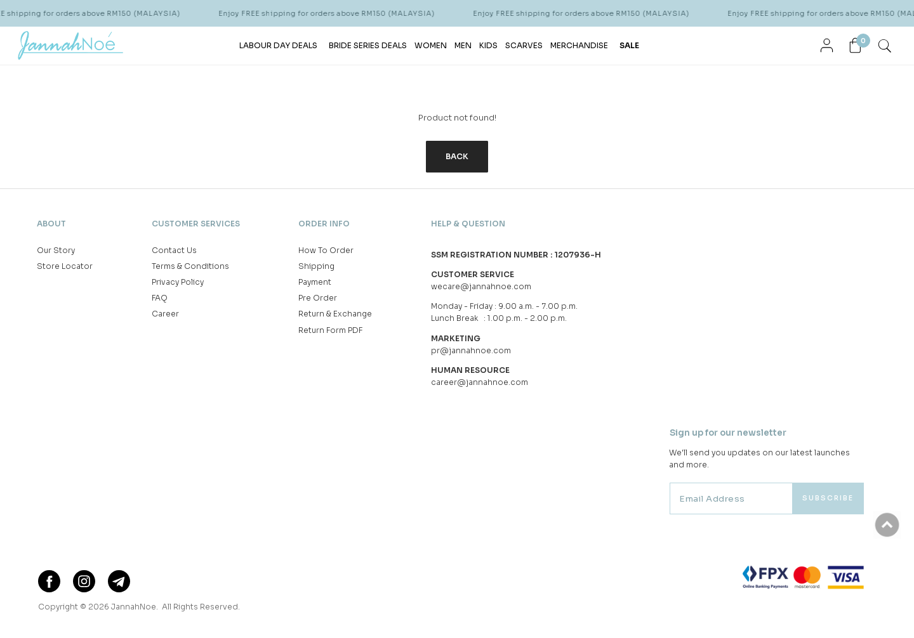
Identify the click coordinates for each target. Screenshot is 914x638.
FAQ (160, 298)
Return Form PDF (330, 330)
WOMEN (430, 45)
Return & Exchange (335, 313)
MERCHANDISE (579, 45)
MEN (463, 45)
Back (457, 156)
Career (165, 313)
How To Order (326, 250)
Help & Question (468, 223)
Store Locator (65, 266)
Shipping (316, 266)
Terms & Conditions (190, 266)
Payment (314, 282)
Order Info (324, 223)
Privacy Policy (178, 282)
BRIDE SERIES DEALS (368, 45)
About (51, 223)
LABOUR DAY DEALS (278, 45)
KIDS (488, 45)
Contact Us (174, 250)
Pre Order (317, 298)
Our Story (56, 250)
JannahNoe (133, 606)
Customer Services (196, 223)
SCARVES (524, 45)
